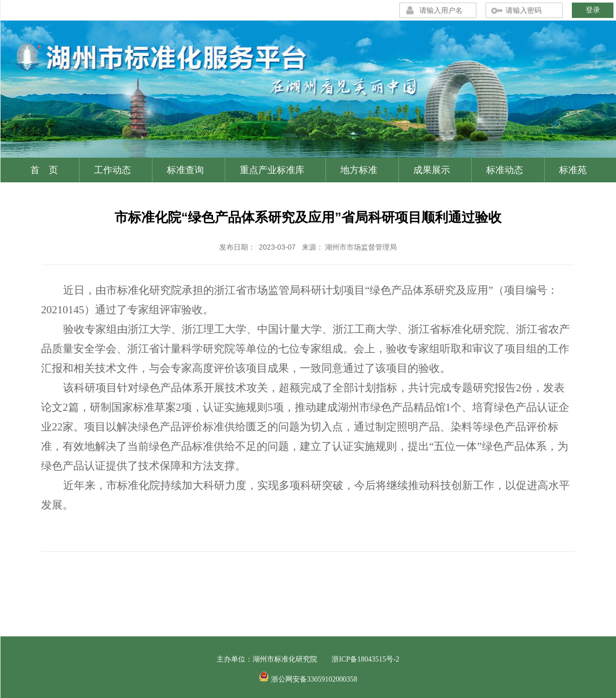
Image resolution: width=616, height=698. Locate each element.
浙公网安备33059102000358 (314, 679)
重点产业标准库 (272, 170)
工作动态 (112, 170)
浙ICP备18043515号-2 (365, 659)
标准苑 (573, 170)
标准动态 (504, 170)
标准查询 (185, 170)
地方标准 (358, 170)
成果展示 (431, 170)
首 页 (44, 170)
